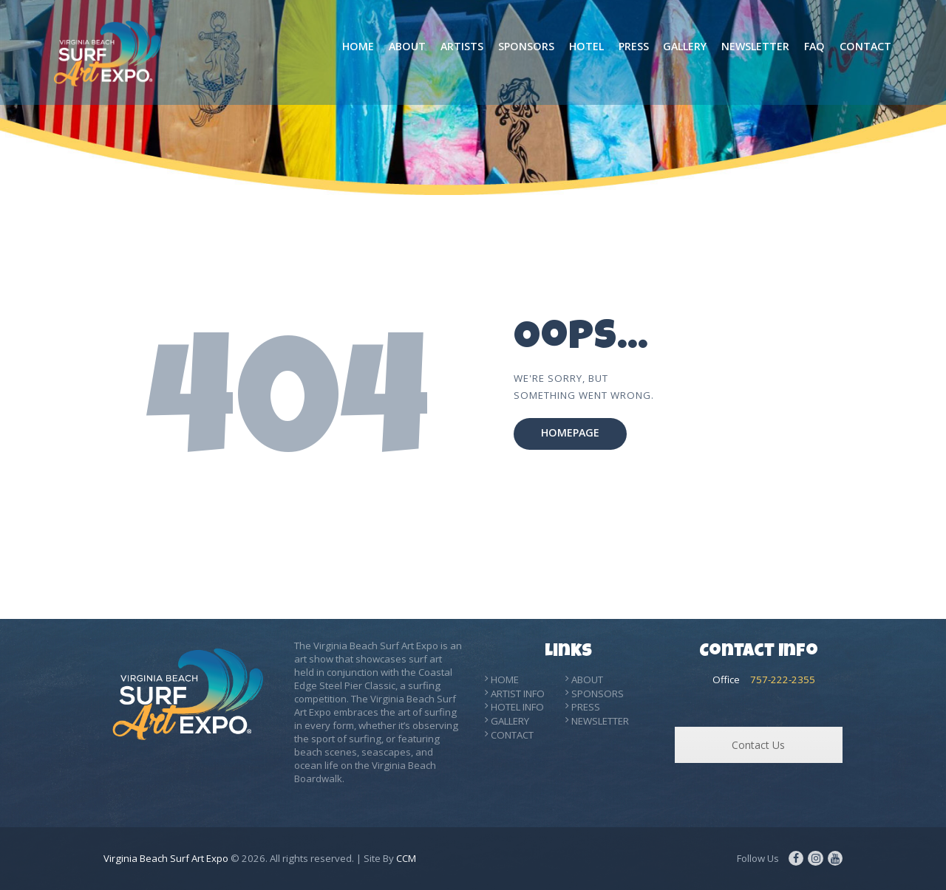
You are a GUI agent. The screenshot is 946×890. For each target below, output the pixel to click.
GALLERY (510, 721)
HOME (505, 679)
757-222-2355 (782, 679)
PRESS (585, 706)
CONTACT (512, 735)
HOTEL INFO (517, 706)
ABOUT (587, 679)
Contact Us (758, 745)
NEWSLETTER (600, 721)
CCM (406, 858)
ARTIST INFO (518, 693)
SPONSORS (597, 693)
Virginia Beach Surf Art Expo (165, 858)
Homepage (570, 433)
